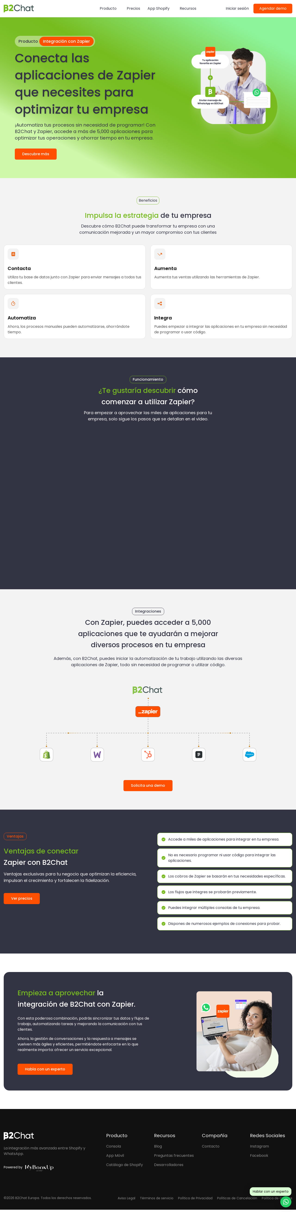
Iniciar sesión (237, 8)
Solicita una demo (148, 785)
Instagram (259, 1148)
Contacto (210, 1148)
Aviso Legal (126, 1200)
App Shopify (159, 8)
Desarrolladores (168, 1166)
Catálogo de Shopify (124, 1166)
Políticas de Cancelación (237, 1200)
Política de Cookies (277, 1200)
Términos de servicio (156, 1200)
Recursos (188, 8)
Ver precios (21, 898)
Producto (108, 8)
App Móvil (115, 1157)
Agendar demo (273, 8)
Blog (158, 1148)
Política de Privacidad (195, 1200)
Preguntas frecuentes (174, 1157)
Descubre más (35, 154)
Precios (133, 8)
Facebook (259, 1157)
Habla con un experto (45, 1071)
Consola (113, 1148)
